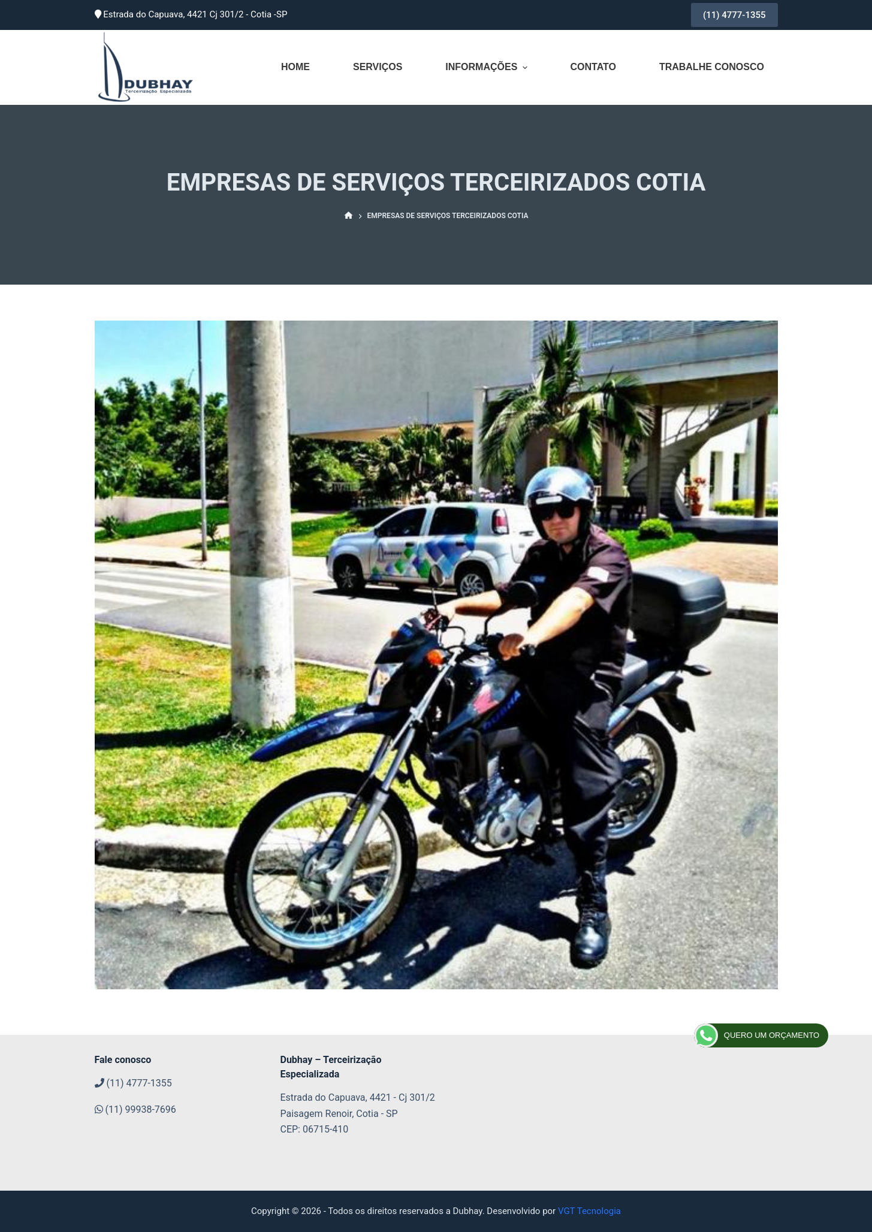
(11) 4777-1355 (734, 15)
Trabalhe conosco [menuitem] (711, 67)
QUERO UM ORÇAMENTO (756, 1035)
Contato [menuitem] (592, 67)
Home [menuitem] (295, 67)
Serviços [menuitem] (377, 67)
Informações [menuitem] (487, 67)
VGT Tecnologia (589, 1211)
